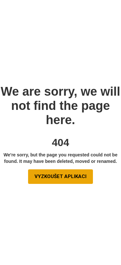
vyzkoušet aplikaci (60, 176)
